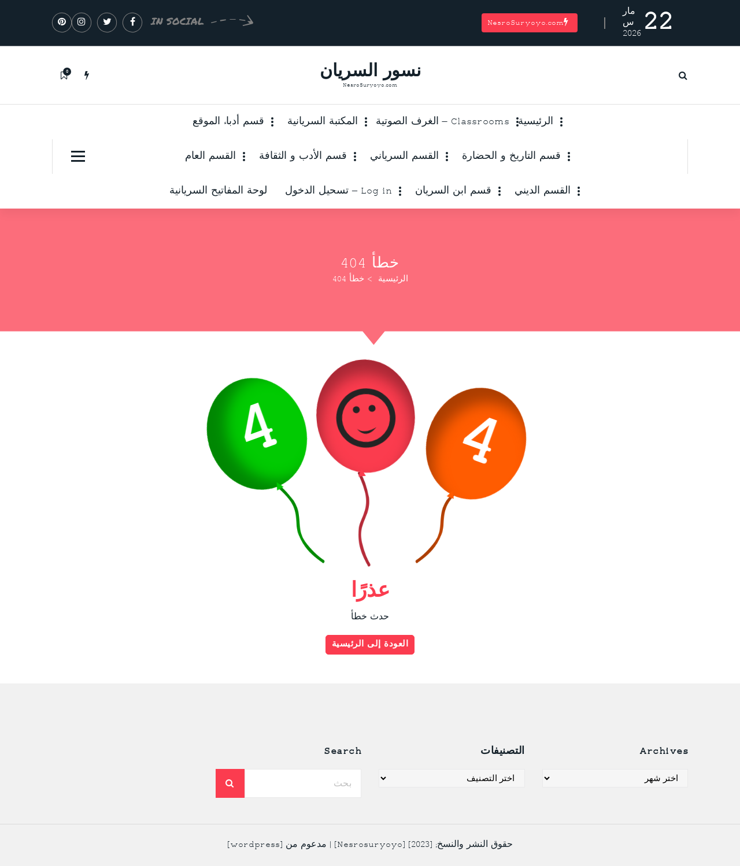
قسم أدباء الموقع (228, 122)
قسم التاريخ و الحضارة (511, 156)
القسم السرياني (404, 156)
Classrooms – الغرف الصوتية (442, 122)
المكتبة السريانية (322, 122)
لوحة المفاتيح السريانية (218, 191)
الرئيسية (535, 122)
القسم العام (210, 156)
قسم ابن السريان (453, 191)
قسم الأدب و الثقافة (303, 156)
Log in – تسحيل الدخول (338, 191)
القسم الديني (543, 191)
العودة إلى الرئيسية (370, 647)
